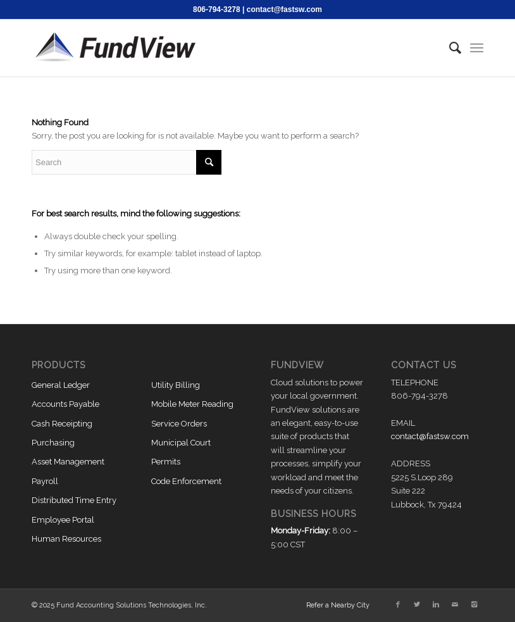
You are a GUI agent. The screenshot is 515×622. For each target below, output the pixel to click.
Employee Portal (63, 520)
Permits (165, 461)
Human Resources (66, 539)
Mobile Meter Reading (192, 404)
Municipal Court (181, 442)
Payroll (45, 481)
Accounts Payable (65, 404)
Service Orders (179, 423)
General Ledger (61, 385)
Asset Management (68, 461)
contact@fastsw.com (284, 9)
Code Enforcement (186, 481)
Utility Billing (175, 385)
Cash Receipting (62, 423)
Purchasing (53, 442)
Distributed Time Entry (74, 500)
